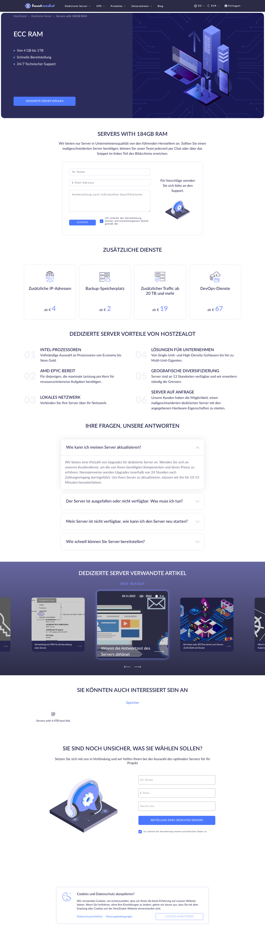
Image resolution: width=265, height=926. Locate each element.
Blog (160, 6)
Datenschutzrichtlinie (89, 916)
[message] (176, 806)
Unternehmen (142, 6)
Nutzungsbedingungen (119, 916)
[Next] (138, 666)
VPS (101, 6)
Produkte (118, 6)
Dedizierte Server (78, 6)
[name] (176, 779)
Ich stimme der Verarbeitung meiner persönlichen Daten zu (172, 831)
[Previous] (127, 666)
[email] (176, 793)
